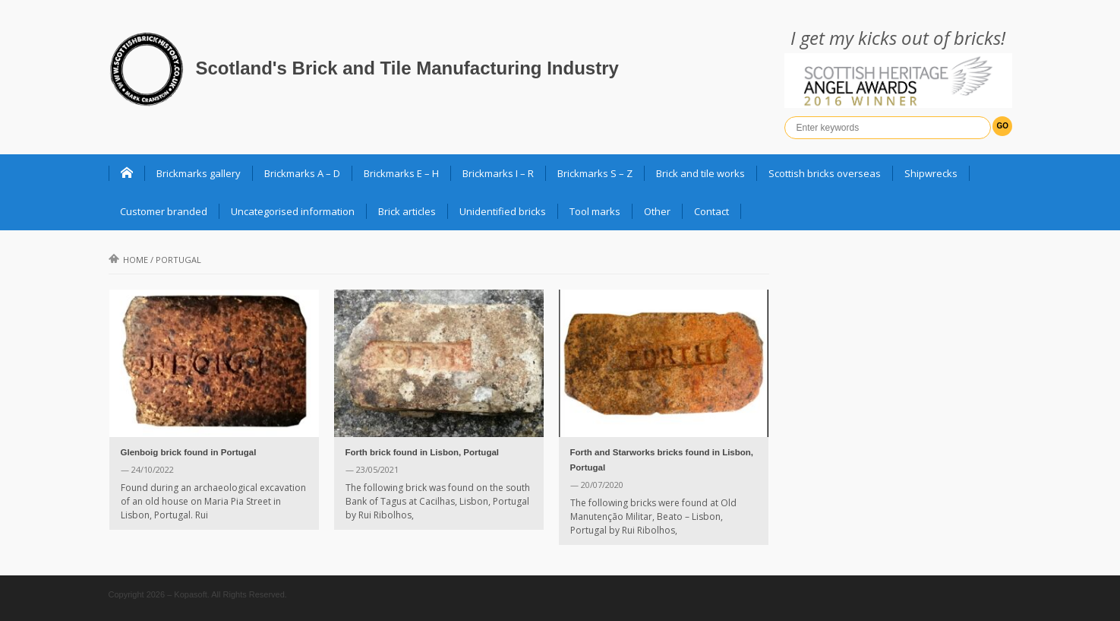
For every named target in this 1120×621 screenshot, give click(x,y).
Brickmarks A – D (302, 173)
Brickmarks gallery (198, 173)
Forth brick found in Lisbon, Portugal (422, 452)
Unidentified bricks (502, 211)
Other (657, 211)
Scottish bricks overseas (824, 173)
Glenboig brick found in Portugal (189, 452)
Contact (711, 211)
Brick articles (407, 211)
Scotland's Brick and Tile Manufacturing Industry (407, 68)
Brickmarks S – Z (595, 173)
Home (128, 259)
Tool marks (594, 211)
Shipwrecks (931, 173)
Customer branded (163, 211)
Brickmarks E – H (401, 173)
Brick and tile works (700, 173)
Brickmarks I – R (498, 173)
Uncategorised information (293, 211)
